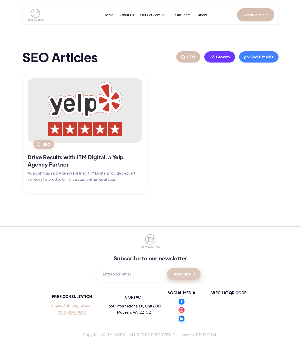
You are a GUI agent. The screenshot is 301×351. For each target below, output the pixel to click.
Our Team (182, 15)
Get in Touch (256, 15)
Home (108, 15)
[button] (154, 15)
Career (201, 15)
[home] (50, 15)
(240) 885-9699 (72, 312)
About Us (126, 15)
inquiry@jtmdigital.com (72, 305)
